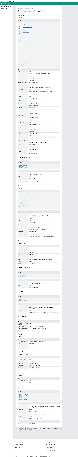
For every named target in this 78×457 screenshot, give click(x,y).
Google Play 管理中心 (49, 445)
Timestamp (34, 133)
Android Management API (9, 1)
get (18, 423)
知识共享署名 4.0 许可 (31, 428)
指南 (5, 3)
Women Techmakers (18, 447)
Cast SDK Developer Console (50, 450)
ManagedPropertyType (28, 194)
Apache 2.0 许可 (46, 428)
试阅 (13, 3)
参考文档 (33, 8)
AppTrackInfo (25, 39)
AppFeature (24, 58)
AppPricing (29, 45)
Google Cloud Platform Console (51, 444)
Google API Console (49, 442)
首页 (2, 3)
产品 (21, 8)
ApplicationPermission (27, 27)
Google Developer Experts (19, 444)
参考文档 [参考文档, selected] (9, 3)
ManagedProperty (26, 32)
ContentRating (34, 129)
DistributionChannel (34, 44)
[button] (6, 5)
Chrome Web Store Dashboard (51, 452)
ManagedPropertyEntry (27, 199)
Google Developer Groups (18, 442)
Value (33, 231)
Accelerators (17, 445)
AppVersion (25, 62)
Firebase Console (49, 447)
